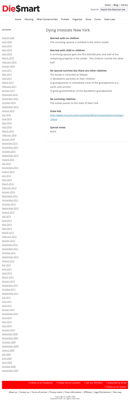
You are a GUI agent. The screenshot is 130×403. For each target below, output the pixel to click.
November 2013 (10, 200)
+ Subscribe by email (116, 382)
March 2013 (8, 232)
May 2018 (7, 50)
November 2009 (10, 338)
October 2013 (9, 204)
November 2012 (10, 248)
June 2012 (7, 269)
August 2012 (8, 261)
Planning (29, 19)
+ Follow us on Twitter (115, 386)
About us (13, 392)
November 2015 (10, 147)
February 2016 (9, 135)
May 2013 (7, 224)
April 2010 (7, 325)
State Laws (109, 19)
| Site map (116, 392)
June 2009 (7, 358)
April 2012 (7, 273)
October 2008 (9, 366)
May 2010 (7, 321)
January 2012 (8, 281)
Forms (124, 5)
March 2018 (8, 58)
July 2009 (6, 354)
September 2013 (10, 208)
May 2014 (7, 179)
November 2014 (10, 167)
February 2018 (9, 62)
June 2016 (7, 119)
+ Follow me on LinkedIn (68, 382)
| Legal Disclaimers (101, 392)
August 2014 (8, 171)
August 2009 (8, 350)
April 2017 (7, 78)
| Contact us (23, 392)
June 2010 (7, 317)
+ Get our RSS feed (93, 382)
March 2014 (8, 183)
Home (18, 19)
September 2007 (10, 370)
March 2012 (8, 277)
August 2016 (8, 110)
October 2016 (9, 102)
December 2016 (10, 94)
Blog (115, 5)
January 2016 (8, 139)
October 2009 (9, 342)
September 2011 (10, 293)
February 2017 (9, 86)
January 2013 (8, 240)
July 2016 (6, 114)
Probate (65, 19)
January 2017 (8, 90)
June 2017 (7, 70)
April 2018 (7, 54)
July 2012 (6, 265)
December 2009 (10, 334)
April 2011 (7, 305)
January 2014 (8, 192)
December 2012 (10, 244)
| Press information (72, 392)
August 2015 (8, 159)
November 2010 (10, 313)
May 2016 (7, 123)
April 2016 (7, 127)
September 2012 (10, 256)
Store (108, 5)
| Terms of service (38, 392)
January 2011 (8, 309)
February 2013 (9, 236)
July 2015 (6, 163)
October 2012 (9, 252)
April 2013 (7, 228)
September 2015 (10, 155)
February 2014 (9, 187)
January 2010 (8, 329)
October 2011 (9, 289)
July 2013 (6, 216)
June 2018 (7, 46)
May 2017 (7, 74)
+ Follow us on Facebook (40, 382)
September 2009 (10, 346)
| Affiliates (87, 392)
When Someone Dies (47, 19)
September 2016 (10, 106)
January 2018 (8, 66)
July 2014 (6, 175)
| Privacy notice (55, 392)
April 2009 (7, 362)
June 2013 (7, 220)
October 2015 (9, 151)
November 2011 (10, 285)
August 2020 (8, 37)
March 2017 (8, 82)
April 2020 (7, 41)
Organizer (77, 19)
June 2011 (7, 301)
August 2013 (8, 212)
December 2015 (10, 143)
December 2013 (10, 196)
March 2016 (8, 131)
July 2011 (6, 297)
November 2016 (10, 98)
